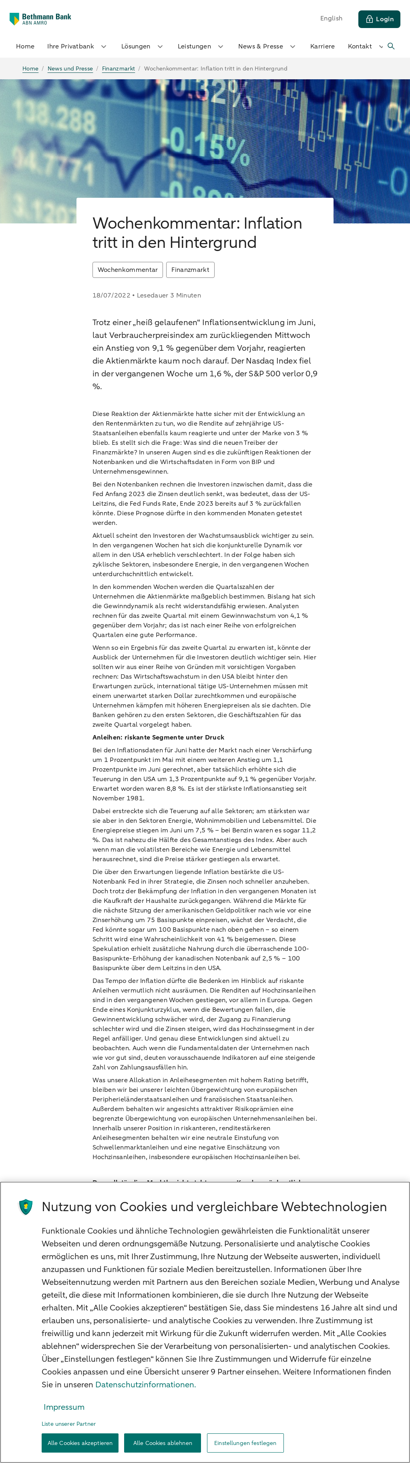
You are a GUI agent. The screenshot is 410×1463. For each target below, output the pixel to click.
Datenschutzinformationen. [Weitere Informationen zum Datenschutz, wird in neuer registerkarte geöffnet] (145, 1384)
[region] (205, 1322)
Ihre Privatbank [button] (78, 46)
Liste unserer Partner (69, 1424)
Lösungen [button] (143, 46)
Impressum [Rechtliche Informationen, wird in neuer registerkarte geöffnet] (64, 1407)
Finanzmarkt (190, 269)
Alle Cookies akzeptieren (80, 1443)
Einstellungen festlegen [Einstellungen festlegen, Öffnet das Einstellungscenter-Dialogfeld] (245, 1443)
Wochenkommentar (128, 269)
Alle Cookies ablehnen (162, 1443)
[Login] (379, 19)
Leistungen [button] (201, 46)
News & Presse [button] (267, 46)
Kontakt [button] (367, 46)
